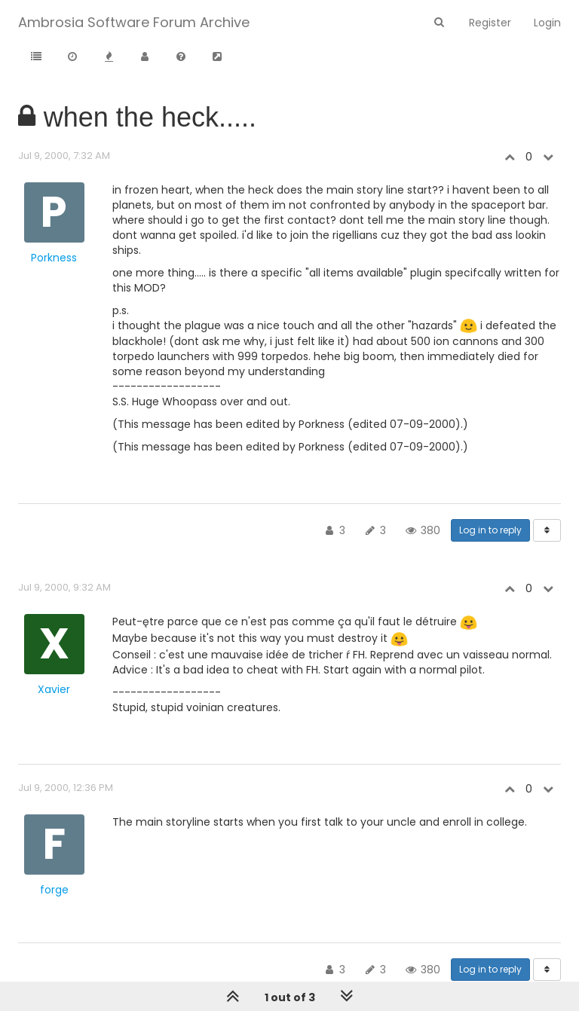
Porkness (54, 257)
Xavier (54, 689)
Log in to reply (490, 530)
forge (54, 889)
